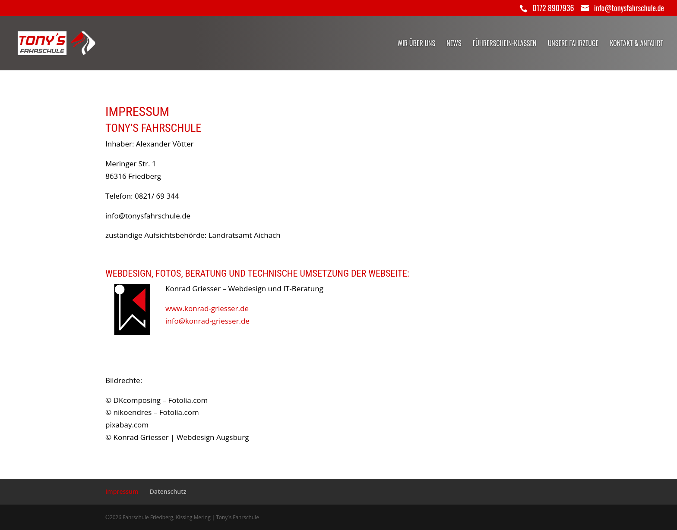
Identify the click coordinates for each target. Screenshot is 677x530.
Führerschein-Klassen (505, 44)
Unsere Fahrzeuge (573, 44)
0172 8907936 (553, 7)
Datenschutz (168, 491)
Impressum (121, 491)
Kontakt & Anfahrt (636, 44)
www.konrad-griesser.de (207, 308)
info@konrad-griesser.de (207, 321)
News (453, 44)
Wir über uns (416, 44)
